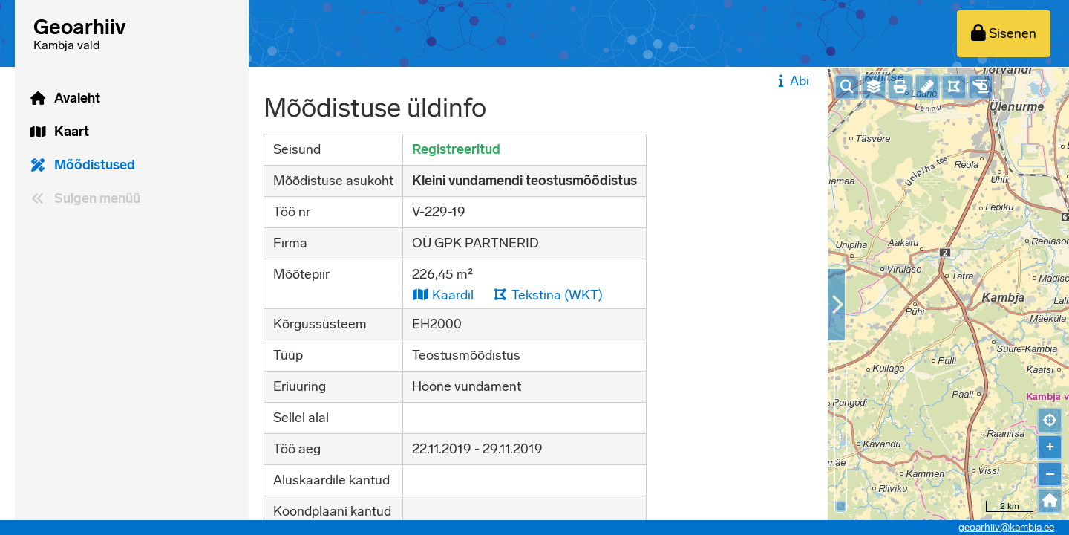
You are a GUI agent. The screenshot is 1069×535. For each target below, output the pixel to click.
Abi (792, 81)
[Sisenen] (1003, 33)
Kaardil (443, 294)
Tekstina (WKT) (548, 294)
